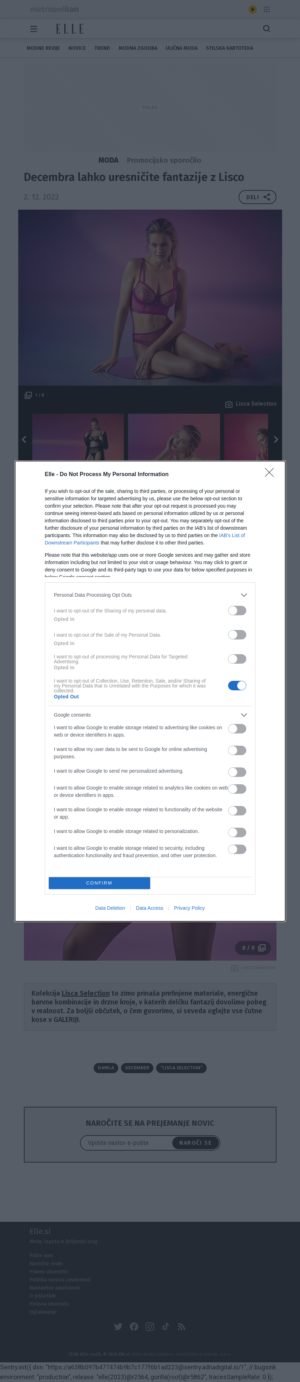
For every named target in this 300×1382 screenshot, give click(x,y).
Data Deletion (110, 908)
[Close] (271, 474)
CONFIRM (99, 882)
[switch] (237, 610)
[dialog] (150, 691)
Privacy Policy (189, 908)
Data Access (149, 908)
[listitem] (150, 594)
